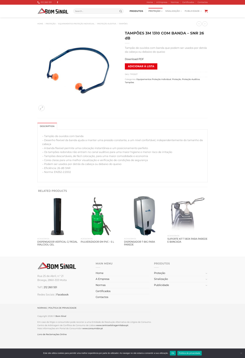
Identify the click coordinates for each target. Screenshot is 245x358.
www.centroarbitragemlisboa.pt (112, 325)
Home (150, 2)
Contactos (203, 2)
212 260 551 (50, 287)
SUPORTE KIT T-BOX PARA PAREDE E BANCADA (187, 240)
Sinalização (173, 11)
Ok (172, 353)
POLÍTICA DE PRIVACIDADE (62, 308)
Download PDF (134, 59)
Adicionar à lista (141, 66)
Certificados (188, 2)
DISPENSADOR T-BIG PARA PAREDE (139, 243)
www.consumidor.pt (92, 328)
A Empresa (161, 2)
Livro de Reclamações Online (52, 334)
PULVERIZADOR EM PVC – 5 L (97, 241)
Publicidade (193, 11)
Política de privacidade (189, 353)
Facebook (62, 294)
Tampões (123, 24)
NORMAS (42, 308)
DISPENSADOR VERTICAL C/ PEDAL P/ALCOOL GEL (57, 243)
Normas (175, 2)
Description (47, 126)
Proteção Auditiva (106, 24)
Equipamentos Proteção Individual (76, 24)
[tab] (47, 126)
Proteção (155, 11)
